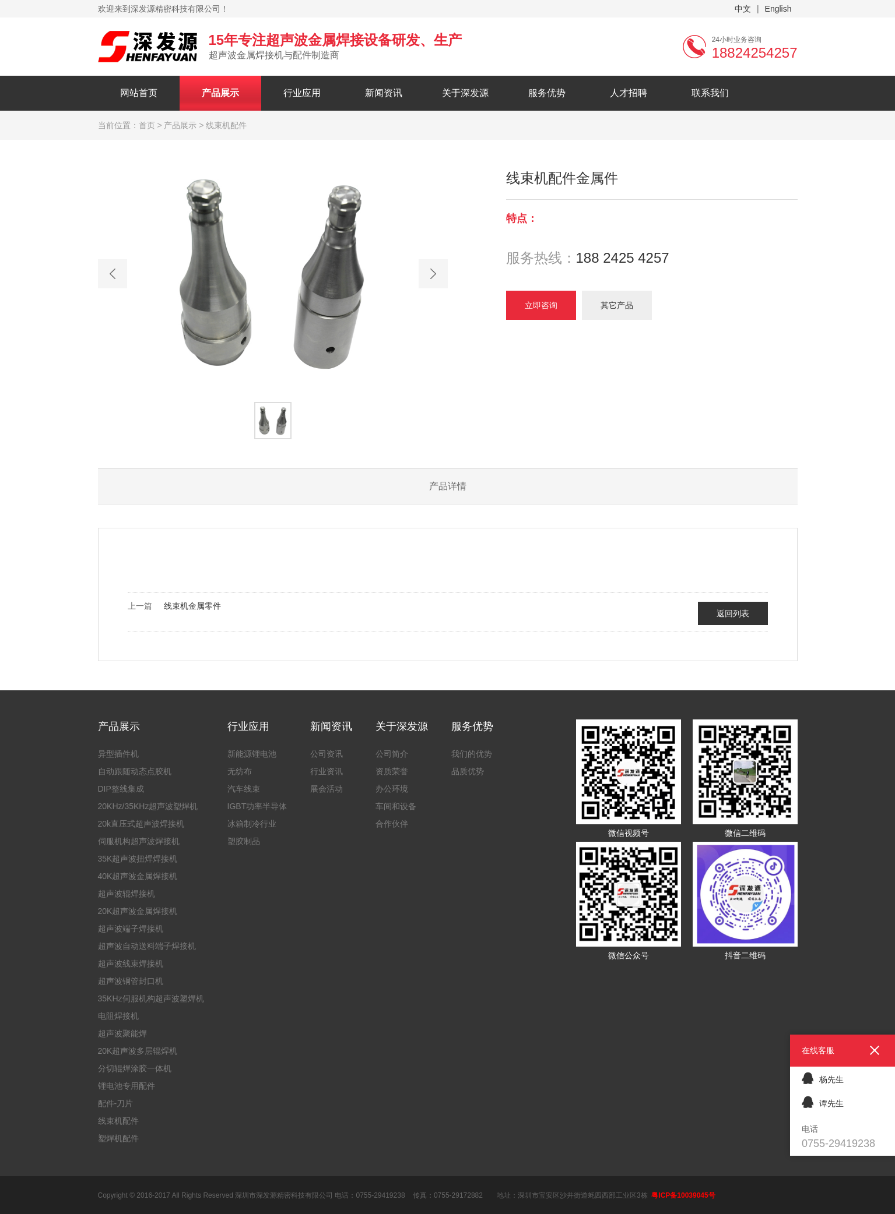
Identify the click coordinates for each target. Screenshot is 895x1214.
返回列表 (733, 613)
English (778, 8)
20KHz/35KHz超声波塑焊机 (148, 806)
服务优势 (547, 93)
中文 (743, 8)
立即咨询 (541, 305)
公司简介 (391, 753)
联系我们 (710, 93)
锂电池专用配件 (126, 1086)
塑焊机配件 (118, 1138)
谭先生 (823, 1102)
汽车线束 (243, 788)
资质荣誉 (391, 771)
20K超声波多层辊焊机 (138, 1051)
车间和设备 (395, 806)
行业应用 (302, 93)
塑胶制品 (243, 841)
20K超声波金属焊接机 (138, 911)
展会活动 (326, 788)
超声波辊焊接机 (126, 893)
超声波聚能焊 (122, 1033)
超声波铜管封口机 (130, 981)
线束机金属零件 (192, 605)
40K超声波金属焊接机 (138, 876)
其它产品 (617, 305)
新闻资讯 (383, 93)
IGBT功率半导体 (257, 806)
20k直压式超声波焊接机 (141, 823)
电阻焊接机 (118, 1016)
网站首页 (138, 93)
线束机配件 (118, 1120)
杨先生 (823, 1078)
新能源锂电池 (251, 753)
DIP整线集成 (121, 788)
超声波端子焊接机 (130, 928)
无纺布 (239, 771)
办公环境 (391, 788)
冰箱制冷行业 (251, 823)
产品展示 (220, 93)
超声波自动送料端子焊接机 (147, 946)
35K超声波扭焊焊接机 (138, 858)
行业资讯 (326, 771)
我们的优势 (471, 753)
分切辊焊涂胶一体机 (134, 1068)
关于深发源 (465, 93)
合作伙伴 (391, 823)
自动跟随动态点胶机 (134, 771)
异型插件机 (118, 753)
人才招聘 (628, 93)
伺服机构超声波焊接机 (139, 841)
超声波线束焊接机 (130, 963)
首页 (147, 125)
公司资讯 (326, 753)
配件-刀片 (116, 1103)
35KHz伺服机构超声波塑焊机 (151, 998)
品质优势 (467, 771)
